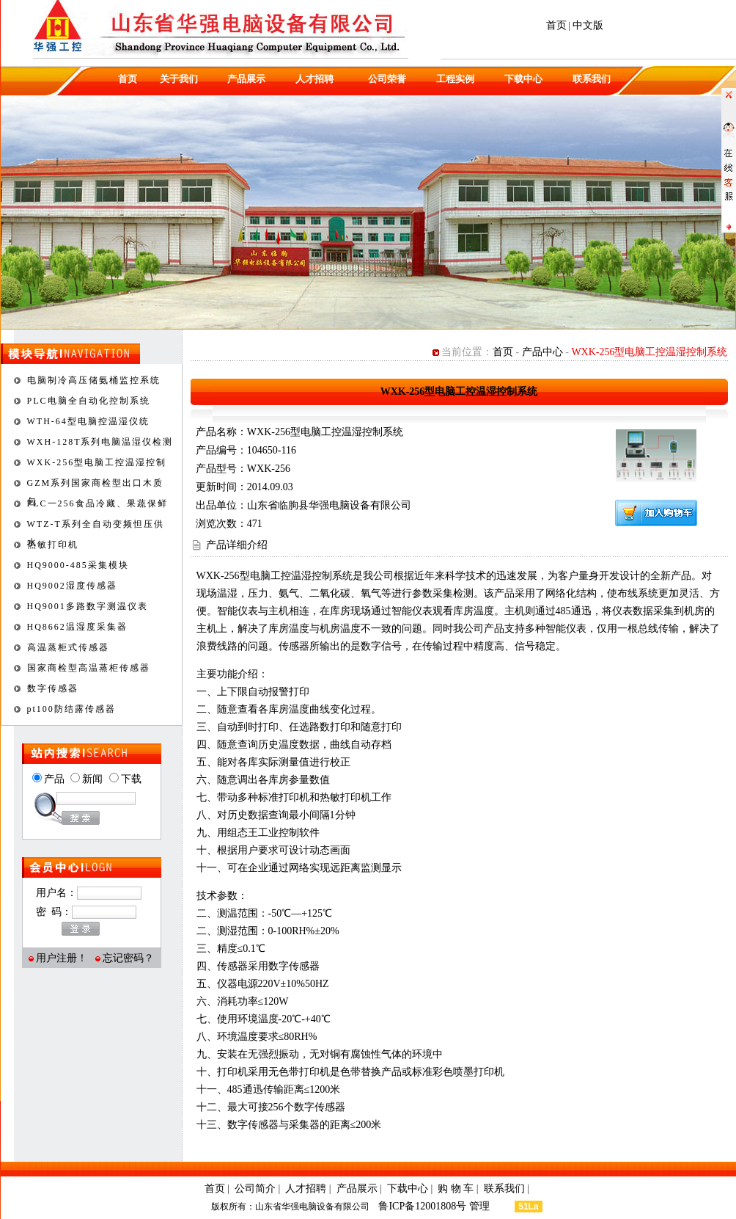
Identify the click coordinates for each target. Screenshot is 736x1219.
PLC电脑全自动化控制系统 (88, 401)
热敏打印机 (52, 544)
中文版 (588, 25)
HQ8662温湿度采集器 (77, 627)
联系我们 (592, 78)
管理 (491, 1206)
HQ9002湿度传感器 (72, 586)
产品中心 (542, 351)
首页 (556, 25)
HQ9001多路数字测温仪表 (87, 606)
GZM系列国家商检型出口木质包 (95, 485)
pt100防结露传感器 (71, 709)
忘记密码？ (128, 958)
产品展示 (246, 78)
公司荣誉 (387, 78)
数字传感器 (52, 688)
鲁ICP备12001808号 (423, 1206)
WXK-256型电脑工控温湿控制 (97, 462)
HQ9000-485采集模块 (78, 565)
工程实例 (455, 78)
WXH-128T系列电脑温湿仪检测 (100, 442)
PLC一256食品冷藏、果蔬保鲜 (97, 503)
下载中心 (523, 78)
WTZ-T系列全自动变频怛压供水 (95, 526)
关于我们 (179, 78)
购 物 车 (456, 1188)
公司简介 (255, 1188)
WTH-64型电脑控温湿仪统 (88, 421)
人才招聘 (314, 78)
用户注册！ (61, 958)
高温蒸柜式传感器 (68, 647)
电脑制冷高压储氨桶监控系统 (94, 380)
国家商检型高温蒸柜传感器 (88, 668)
